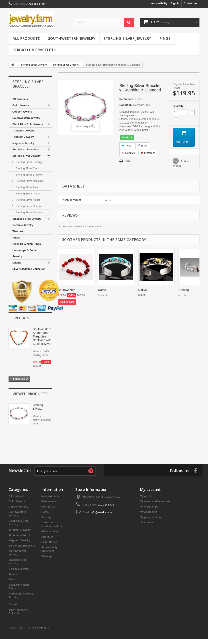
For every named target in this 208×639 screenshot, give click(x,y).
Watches (17, 231)
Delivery (46, 517)
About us (47, 536)
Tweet (127, 145)
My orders (146, 496)
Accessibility (159, 3)
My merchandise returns (155, 501)
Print (129, 161)
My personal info (150, 517)
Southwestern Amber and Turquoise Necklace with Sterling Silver (42, 336)
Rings (164, 38)
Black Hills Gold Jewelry (27, 124)
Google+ (128, 152)
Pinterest (148, 152)
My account (150, 489)
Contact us (190, 3)
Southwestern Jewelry (71, 38)
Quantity (178, 105)
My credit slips (149, 506)
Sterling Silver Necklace (29, 180)
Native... (103, 290)
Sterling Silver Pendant (29, 212)
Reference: (126, 99)
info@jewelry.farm (101, 512)
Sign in (175, 3)
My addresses (148, 511)
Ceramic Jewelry (22, 225)
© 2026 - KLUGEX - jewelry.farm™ (29, 627)
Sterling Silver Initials (27, 193)
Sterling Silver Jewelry (127, 38)
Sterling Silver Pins (26, 187)
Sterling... (185, 290)
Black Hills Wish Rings (26, 243)
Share (142, 145)
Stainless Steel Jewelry (26, 218)
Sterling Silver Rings (27, 168)
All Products (26, 38)
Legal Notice (49, 542)
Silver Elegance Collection (29, 268)
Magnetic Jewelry (23, 143)
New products (50, 496)
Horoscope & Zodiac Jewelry (25, 253)
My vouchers (148, 522)
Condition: (126, 104)
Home (45, 511)
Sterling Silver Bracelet (28, 174)
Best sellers (48, 501)
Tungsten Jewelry (23, 130)
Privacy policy (50, 531)
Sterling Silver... (38, 406)
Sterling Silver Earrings (29, 162)
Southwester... (67, 290)
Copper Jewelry (22, 111)
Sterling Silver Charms (28, 206)
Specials (21, 318)
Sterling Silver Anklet (27, 199)
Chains (16, 262)
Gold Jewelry (20, 105)
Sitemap (46, 556)
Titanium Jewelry (23, 136)
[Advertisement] (104, 443)
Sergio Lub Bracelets (34, 49)
